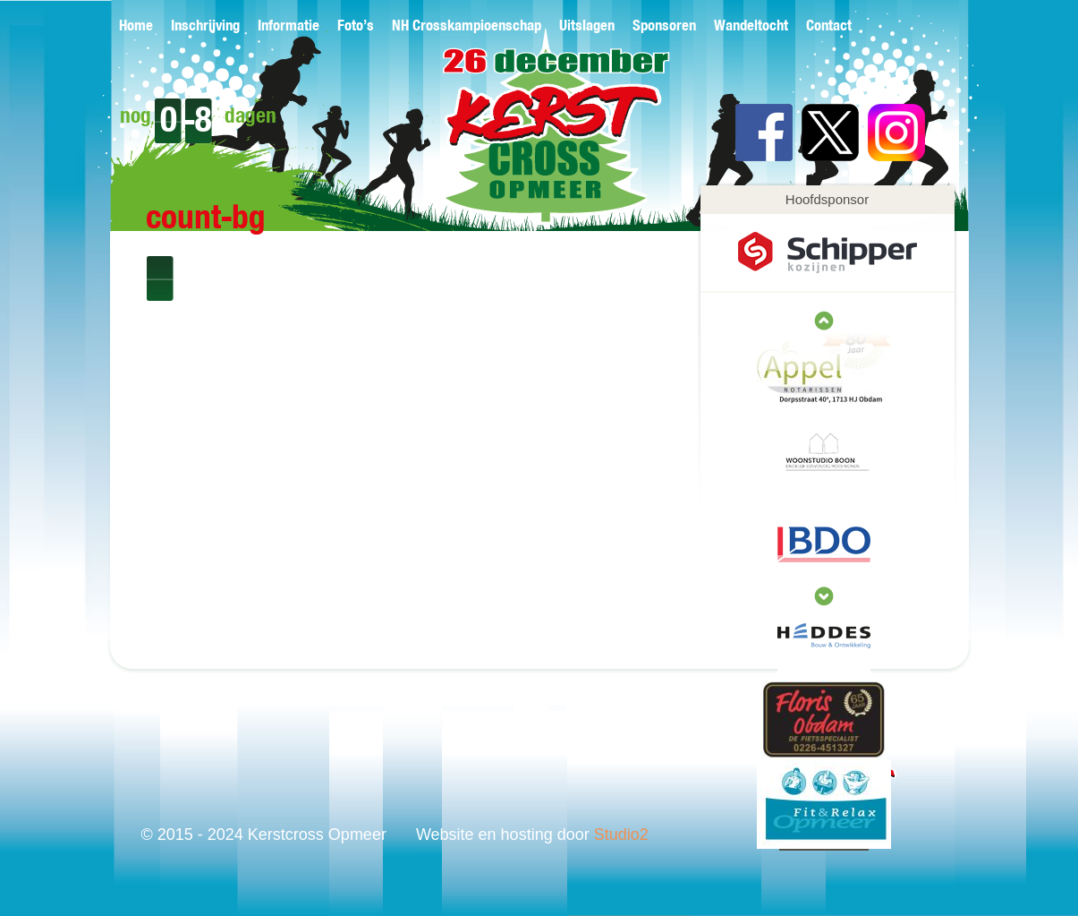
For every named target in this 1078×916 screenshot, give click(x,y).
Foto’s (355, 26)
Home (136, 26)
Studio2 (621, 834)
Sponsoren (664, 26)
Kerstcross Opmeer (527, 141)
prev (824, 596)
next (824, 320)
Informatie (288, 26)
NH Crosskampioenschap (466, 26)
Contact (829, 26)
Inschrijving (205, 26)
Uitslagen (587, 26)
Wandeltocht (751, 26)
